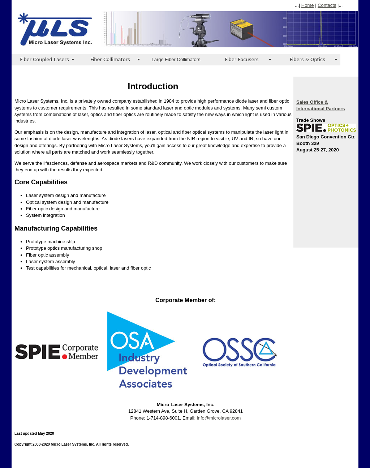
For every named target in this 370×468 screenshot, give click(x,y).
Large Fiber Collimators (175, 59)
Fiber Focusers (241, 59)
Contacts (327, 5)
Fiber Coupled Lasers (44, 59)
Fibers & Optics (307, 59)
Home (307, 5)
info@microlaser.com (219, 418)
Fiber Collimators (110, 59)
